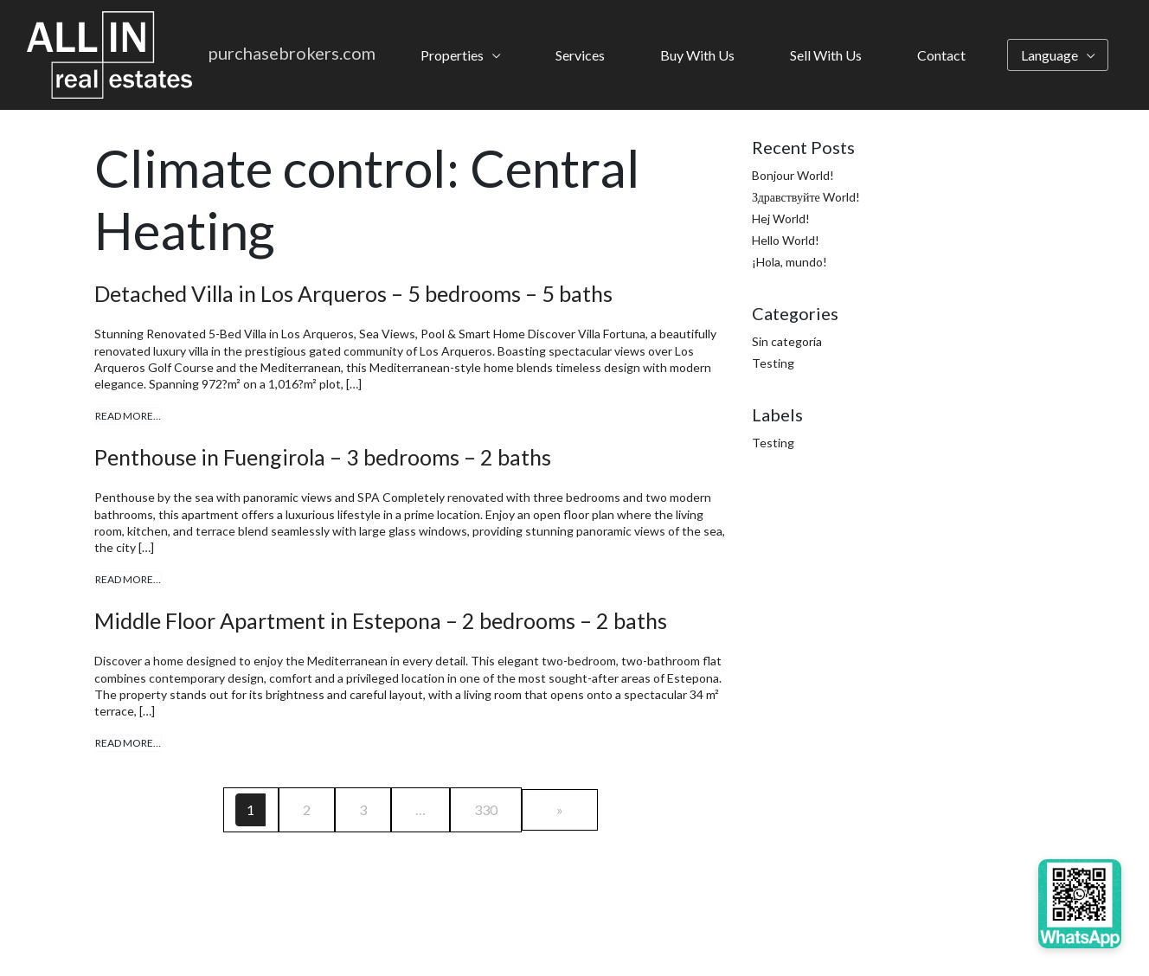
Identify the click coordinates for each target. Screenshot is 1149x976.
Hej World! (781, 218)
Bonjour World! (793, 175)
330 (485, 809)
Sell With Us (826, 55)
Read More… (128, 415)
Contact (941, 55)
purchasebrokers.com (292, 52)
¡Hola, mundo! (789, 261)
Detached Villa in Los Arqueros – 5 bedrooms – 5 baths (353, 293)
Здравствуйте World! (806, 196)
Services (580, 55)
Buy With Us (697, 55)
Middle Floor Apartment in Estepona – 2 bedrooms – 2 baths (380, 620)
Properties (452, 55)
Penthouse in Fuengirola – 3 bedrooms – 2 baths (322, 457)
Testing (773, 363)
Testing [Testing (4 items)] (773, 442)
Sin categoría (787, 341)
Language (1049, 55)
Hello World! (785, 240)
